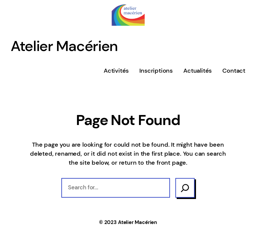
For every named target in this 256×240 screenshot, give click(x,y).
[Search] (185, 188)
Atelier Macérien (64, 46)
